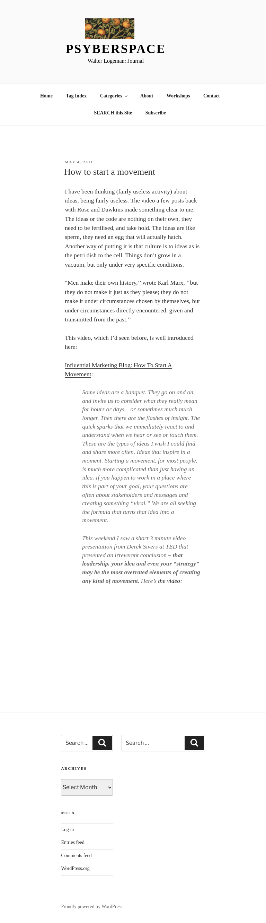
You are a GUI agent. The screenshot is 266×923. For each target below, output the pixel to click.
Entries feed (72, 842)
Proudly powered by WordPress (91, 906)
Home (46, 95)
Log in (67, 829)
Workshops (178, 95)
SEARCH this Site (113, 112)
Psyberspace (115, 49)
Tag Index (76, 95)
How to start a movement (109, 172)
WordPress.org (75, 868)
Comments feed (76, 855)
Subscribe (155, 112)
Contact (211, 95)
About (146, 95)
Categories (114, 95)
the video (169, 580)
